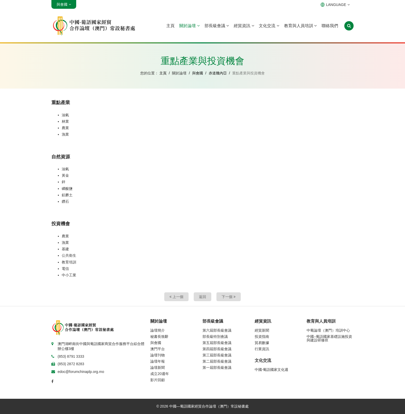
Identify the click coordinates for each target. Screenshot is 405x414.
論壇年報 (157, 361)
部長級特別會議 (215, 336)
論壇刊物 (157, 355)
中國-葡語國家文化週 (272, 370)
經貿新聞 (262, 330)
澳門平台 (157, 349)
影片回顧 (157, 380)
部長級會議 (217, 26)
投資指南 (262, 336)
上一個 (176, 297)
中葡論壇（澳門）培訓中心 (328, 330)
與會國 (197, 73)
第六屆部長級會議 (216, 330)
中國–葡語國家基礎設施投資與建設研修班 (329, 338)
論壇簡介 (157, 330)
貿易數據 (262, 343)
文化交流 (269, 26)
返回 (202, 297)
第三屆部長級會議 (216, 355)
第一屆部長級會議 (216, 367)
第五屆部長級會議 (216, 343)
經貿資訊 (244, 26)
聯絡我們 (330, 26)
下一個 (229, 297)
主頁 (170, 26)
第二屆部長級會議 (216, 361)
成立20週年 (159, 374)
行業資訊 (262, 349)
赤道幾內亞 (218, 73)
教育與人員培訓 (300, 26)
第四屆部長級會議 (216, 349)
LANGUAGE (335, 5)
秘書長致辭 (159, 336)
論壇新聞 (157, 367)
